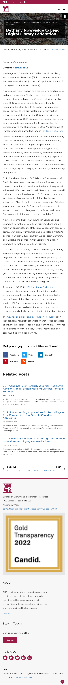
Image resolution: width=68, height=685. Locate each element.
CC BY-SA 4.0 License (22, 677)
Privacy (6, 614)
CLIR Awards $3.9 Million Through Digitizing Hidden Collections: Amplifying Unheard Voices (34, 440)
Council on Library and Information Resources (31, 317)
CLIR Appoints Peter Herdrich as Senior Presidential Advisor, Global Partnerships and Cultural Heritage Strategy (33, 389)
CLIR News (17, 22)
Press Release (57, 49)
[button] (65, 16)
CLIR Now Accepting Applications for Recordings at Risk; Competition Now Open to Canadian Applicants (33, 415)
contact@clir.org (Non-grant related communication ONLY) (30, 509)
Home (8, 22)
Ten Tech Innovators (52, 131)
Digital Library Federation (40, 287)
